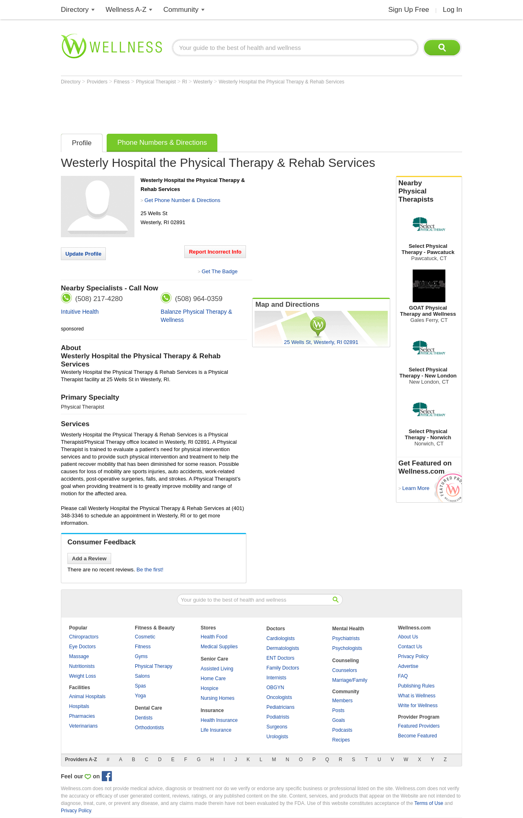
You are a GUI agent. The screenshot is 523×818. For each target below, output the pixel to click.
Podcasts (342, 730)
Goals (338, 720)
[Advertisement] (209, 107)
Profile (82, 143)
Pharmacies (82, 716)
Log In (452, 9)
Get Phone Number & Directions (182, 200)
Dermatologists (282, 648)
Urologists (277, 736)
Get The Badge (219, 271)
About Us (408, 637)
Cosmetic (145, 637)
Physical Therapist (156, 82)
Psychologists (347, 648)
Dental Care (148, 708)
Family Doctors (282, 668)
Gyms (141, 656)
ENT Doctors (280, 658)
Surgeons (276, 727)
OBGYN (275, 687)
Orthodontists (149, 727)
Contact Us (410, 646)
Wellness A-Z (126, 9)
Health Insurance (219, 720)
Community (181, 9)
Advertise (408, 666)
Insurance (212, 710)
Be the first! (149, 569)
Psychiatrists (346, 638)
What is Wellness (417, 696)
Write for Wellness (418, 705)
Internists (276, 678)
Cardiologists (280, 638)
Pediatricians (280, 707)
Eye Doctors (82, 646)
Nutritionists (82, 666)
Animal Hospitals (87, 696)
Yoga (140, 696)
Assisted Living (217, 669)
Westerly (203, 82)
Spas (140, 686)
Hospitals (79, 706)
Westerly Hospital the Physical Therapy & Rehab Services (281, 82)
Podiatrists (277, 717)
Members (342, 700)
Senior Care (214, 659)
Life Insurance (216, 730)
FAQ (403, 676)
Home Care (213, 678)
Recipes (341, 740)
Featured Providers (419, 726)
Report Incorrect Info (215, 252)
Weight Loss (82, 676)
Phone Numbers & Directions (162, 142)
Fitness (122, 82)
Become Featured (417, 736)
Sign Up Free (408, 9)
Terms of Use (428, 803)
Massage (79, 656)
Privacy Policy (413, 656)
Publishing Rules (416, 686)
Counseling (345, 660)
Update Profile (83, 254)
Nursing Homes (218, 698)
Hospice (209, 688)
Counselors (344, 670)
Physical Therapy (153, 666)
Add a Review (89, 558)
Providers (98, 82)
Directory (75, 9)
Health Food (214, 637)
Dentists (143, 718)
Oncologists (279, 697)
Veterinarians (83, 726)
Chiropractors (83, 637)
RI (185, 82)
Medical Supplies (219, 646)
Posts (338, 710)
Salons (142, 676)
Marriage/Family (349, 680)
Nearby (429, 191)
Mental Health (348, 628)
